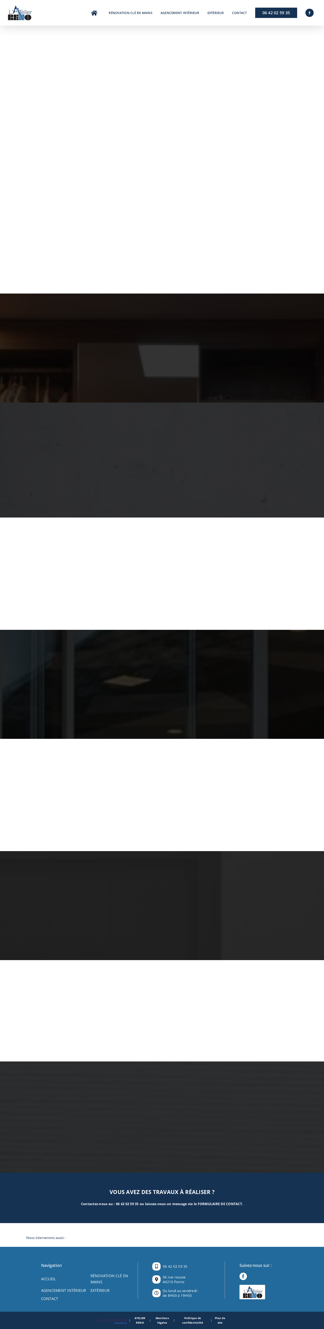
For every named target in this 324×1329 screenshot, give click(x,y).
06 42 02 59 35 (127, 1204)
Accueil (48, 1278)
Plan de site (220, 1320)
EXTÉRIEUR (100, 1290)
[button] (162, 1238)
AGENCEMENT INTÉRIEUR (63, 1290)
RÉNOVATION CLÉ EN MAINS (109, 1279)
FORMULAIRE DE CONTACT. (220, 1204)
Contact (49, 1298)
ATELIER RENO (140, 1320)
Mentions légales (162, 1320)
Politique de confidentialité (192, 1320)
